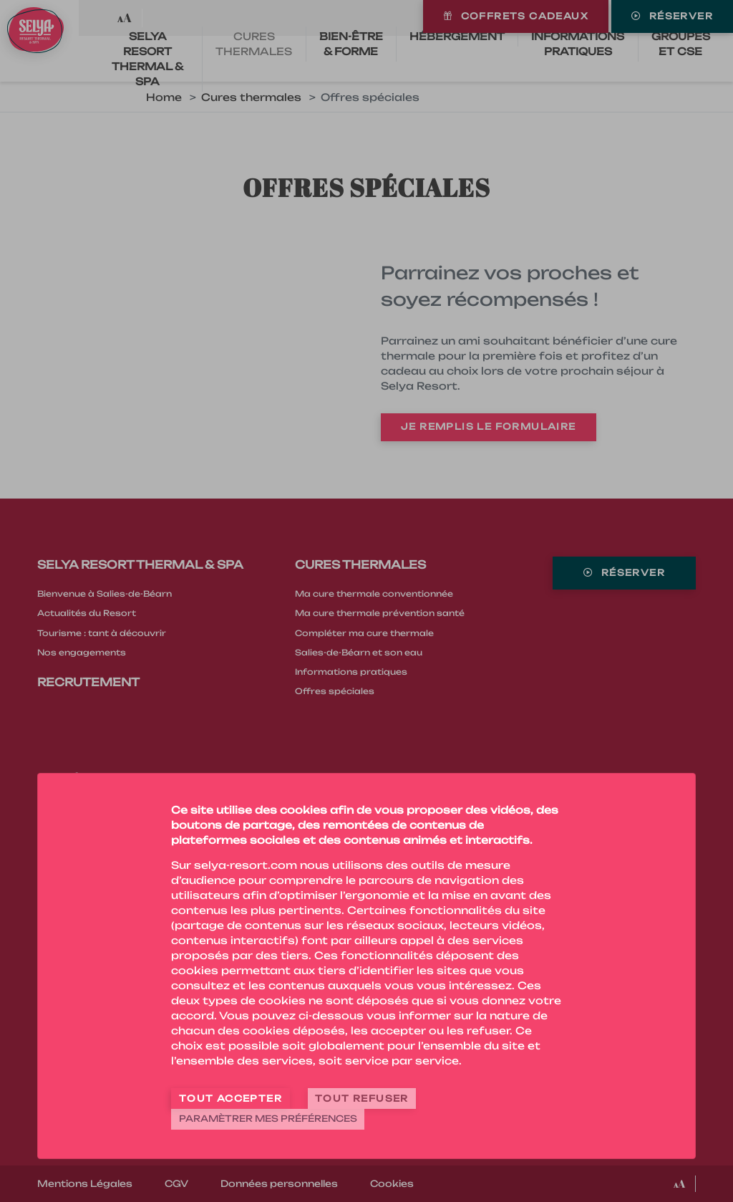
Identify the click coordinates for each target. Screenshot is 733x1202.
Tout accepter (230, 1098)
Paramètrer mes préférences (268, 1118)
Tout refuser (362, 1098)
